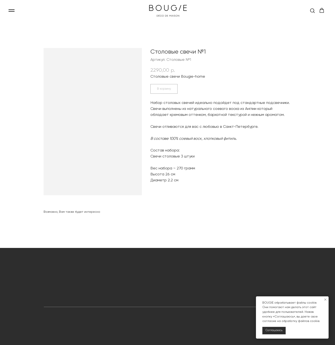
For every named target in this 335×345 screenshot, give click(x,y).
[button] (312, 10)
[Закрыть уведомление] (325, 299)
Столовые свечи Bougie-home (177, 77)
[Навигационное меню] (12, 10)
